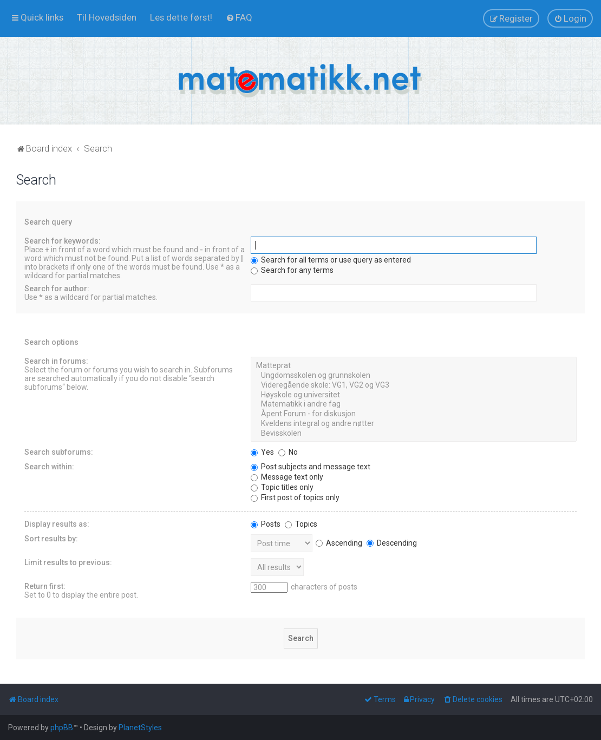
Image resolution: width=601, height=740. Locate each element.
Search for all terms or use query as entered (331, 260)
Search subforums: (58, 452)
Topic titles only (282, 487)
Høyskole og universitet (413, 395)
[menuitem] (106, 17)
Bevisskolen (413, 433)
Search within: (49, 466)
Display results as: (56, 524)
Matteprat (413, 366)
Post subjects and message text (310, 466)
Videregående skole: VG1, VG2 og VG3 (413, 385)
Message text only (287, 477)
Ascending (339, 543)
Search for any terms (292, 270)
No (288, 452)
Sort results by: (51, 538)
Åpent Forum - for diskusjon (413, 414)
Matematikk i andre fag (413, 404)
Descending (392, 543)
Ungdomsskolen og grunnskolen (413, 376)
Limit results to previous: (68, 562)
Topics (301, 524)
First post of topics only (295, 497)
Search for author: (56, 288)
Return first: (45, 586)
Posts (265, 524)
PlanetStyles (140, 727)
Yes (262, 452)
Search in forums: (56, 361)
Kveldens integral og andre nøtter (413, 424)
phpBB (61, 727)
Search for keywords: (62, 241)
